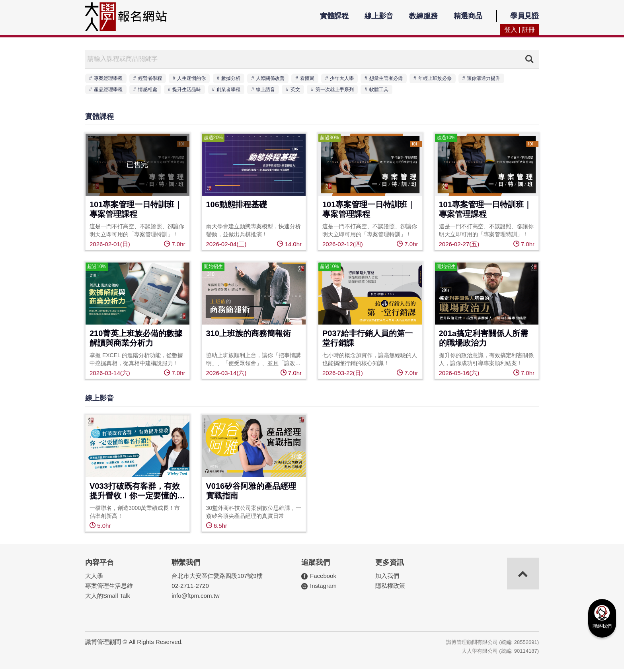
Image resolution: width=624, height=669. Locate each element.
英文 (295, 89)
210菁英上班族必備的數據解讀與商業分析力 (136, 338)
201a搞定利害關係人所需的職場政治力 (483, 338)
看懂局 (307, 78)
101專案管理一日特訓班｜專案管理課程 (136, 209)
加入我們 (387, 575)
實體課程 (334, 16)
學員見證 (524, 16)
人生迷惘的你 (191, 78)
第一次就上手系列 (335, 89)
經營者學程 (150, 78)
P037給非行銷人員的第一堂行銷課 (367, 338)
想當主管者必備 (386, 78)
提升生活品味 (186, 89)
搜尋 (529, 59)
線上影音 (379, 16)
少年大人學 (342, 78)
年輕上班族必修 (435, 78)
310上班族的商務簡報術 (248, 333)
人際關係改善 (270, 78)
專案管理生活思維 (109, 585)
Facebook (323, 575)
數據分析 (230, 78)
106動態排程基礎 (236, 204)
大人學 (94, 575)
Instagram (323, 585)
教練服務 (423, 16)
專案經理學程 (108, 78)
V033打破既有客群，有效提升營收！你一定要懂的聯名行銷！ (137, 491)
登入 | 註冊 (519, 29)
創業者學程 (228, 89)
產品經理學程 (108, 89)
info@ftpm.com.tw (195, 595)
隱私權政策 (390, 585)
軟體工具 (378, 89)
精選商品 (468, 16)
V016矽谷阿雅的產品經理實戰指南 (251, 491)
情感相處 (147, 89)
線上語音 (265, 89)
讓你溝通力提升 (483, 78)
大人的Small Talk (107, 595)
